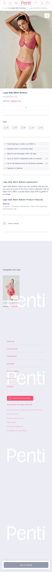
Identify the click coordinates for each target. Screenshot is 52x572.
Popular (11, 341)
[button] (24, 85)
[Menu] (4, 3)
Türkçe (10, 387)
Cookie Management (15, 426)
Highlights (12, 349)
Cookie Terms (12, 414)
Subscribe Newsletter (21, 398)
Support (11, 364)
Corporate (12, 356)
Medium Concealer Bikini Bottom (14, 8)
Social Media (13, 371)
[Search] (10, 3)
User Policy (11, 422)
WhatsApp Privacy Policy (17, 431)
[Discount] (16, 3)
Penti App (11, 379)
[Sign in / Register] (41, 3)
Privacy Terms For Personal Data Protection (24, 410)
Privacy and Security (15, 418)
